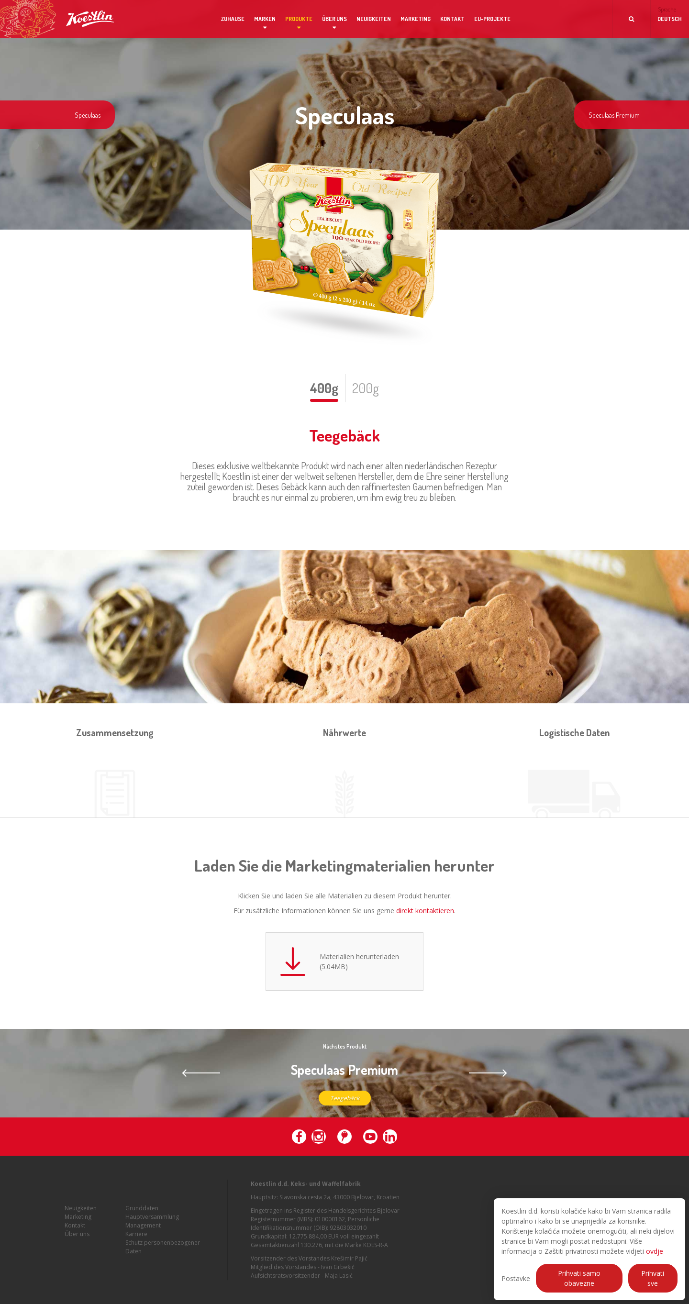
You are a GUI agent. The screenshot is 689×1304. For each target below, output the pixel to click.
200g (365, 388)
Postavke (515, 1278)
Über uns (334, 18)
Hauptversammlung (152, 1223)
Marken (265, 18)
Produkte (298, 18)
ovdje (654, 1251)
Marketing (415, 18)
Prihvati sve (652, 1278)
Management (143, 1231)
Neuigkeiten (373, 18)
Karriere (136, 1240)
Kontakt (452, 18)
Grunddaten (141, 1214)
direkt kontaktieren (425, 910)
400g (324, 388)
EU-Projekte (492, 18)
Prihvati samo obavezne (579, 1278)
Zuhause (232, 18)
